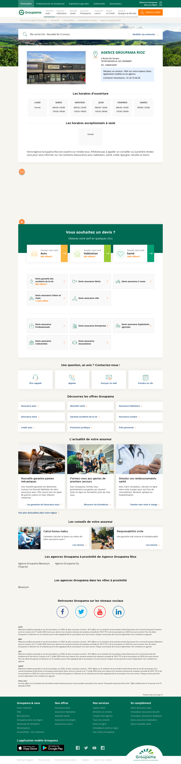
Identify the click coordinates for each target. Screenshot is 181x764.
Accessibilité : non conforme (30, 732)
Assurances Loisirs (64, 724)
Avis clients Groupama (103, 732)
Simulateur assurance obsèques (146, 715)
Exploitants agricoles (79, 3)
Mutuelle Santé (62, 715)
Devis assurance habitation (144, 720)
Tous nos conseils (101, 720)
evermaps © (158, 694)
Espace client (99, 707)
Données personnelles (66, 760)
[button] (160, 3)
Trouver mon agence (103, 715)
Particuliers (26, 3)
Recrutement (23, 715)
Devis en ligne (99, 724)
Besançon (23, 587)
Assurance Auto (62, 707)
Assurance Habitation (65, 711)
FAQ (19, 711)
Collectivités (99, 3)
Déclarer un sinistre (102, 711)
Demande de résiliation (28, 724)
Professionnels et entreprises (50, 3)
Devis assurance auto (141, 707)
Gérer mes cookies (103, 760)
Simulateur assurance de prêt (145, 711)
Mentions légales (25, 760)
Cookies (85, 760)
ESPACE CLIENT (153, 12)
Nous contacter (24, 707)
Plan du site (44, 760)
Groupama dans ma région (30, 720)
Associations (116, 3)
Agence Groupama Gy (67, 563)
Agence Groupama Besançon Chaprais (34, 565)
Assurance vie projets (65, 720)
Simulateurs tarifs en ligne (105, 728)
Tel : (109, 65)
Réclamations (23, 728)
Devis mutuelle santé (141, 724)
